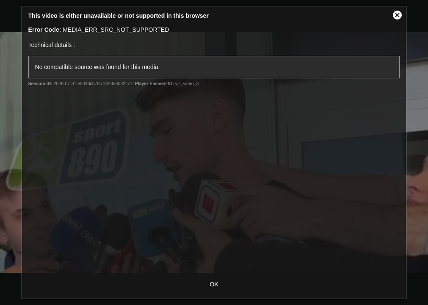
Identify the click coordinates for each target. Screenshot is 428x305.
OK (214, 284)
